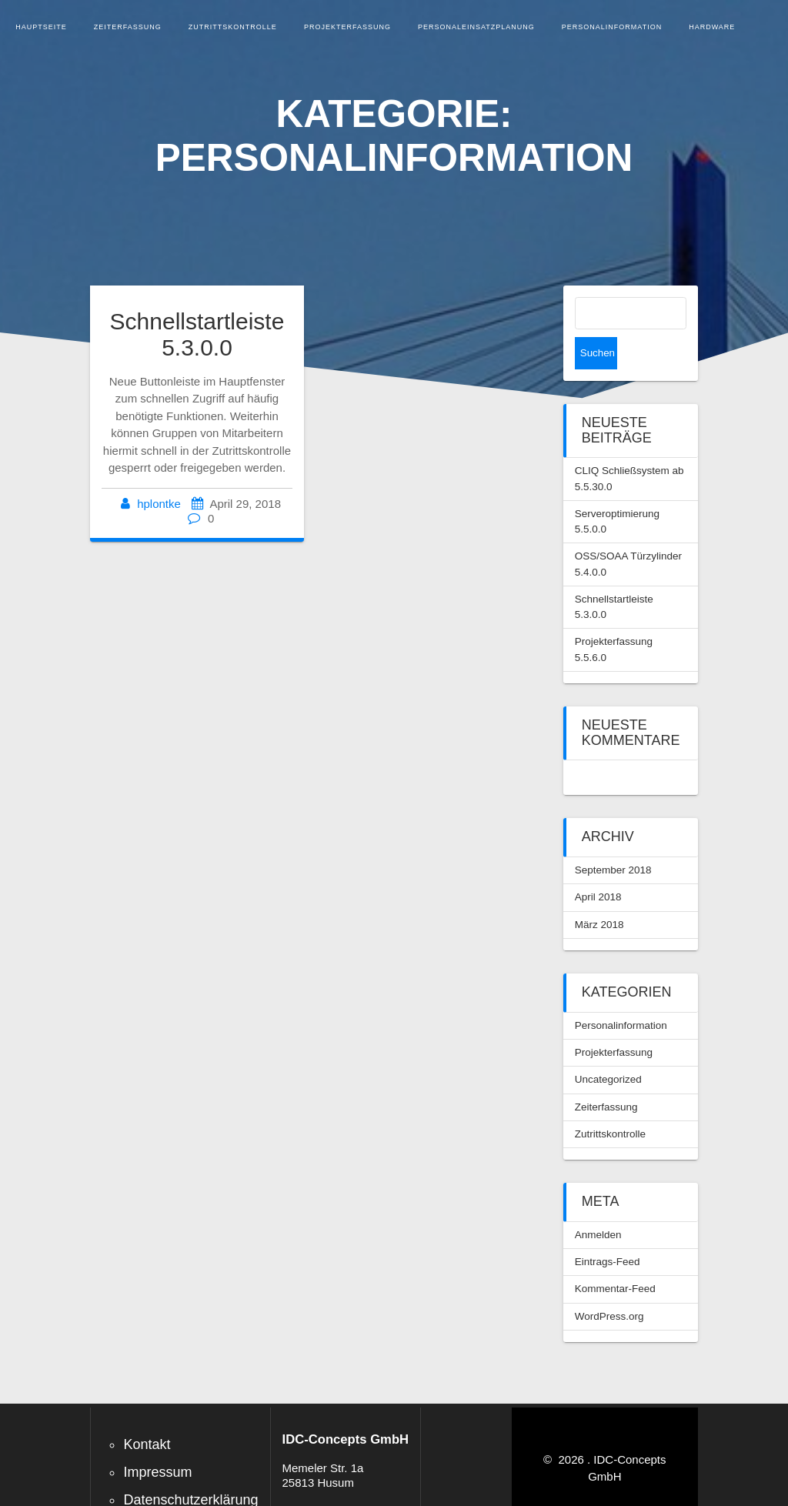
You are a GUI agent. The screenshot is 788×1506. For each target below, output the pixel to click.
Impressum (157, 1440)
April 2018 (598, 864)
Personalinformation (612, 27)
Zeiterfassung (128, 27)
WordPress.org (609, 1284)
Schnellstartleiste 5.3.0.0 (197, 335)
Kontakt (146, 1412)
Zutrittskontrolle (233, 27)
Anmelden (598, 1202)
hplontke (159, 503)
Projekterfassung (347, 27)
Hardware (712, 27)
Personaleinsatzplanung (476, 27)
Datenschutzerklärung (190, 1467)
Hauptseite (41, 27)
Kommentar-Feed (615, 1256)
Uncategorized (608, 1047)
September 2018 (613, 837)
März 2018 (599, 892)
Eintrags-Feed (607, 1229)
